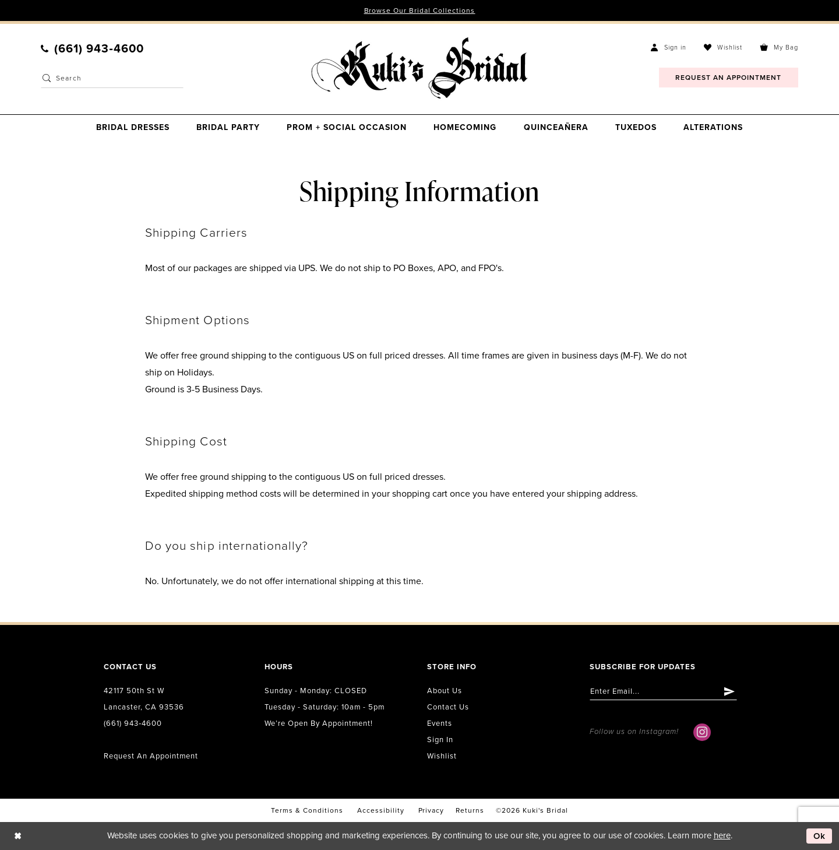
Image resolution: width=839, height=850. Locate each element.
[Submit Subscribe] (729, 691)
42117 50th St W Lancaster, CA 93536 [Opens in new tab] (144, 699)
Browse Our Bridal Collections (419, 10)
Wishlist (442, 756)
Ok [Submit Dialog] (819, 836)
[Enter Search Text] (112, 78)
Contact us (448, 707)
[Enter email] (663, 691)
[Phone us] (92, 49)
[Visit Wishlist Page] (723, 47)
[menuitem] (92, 49)
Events (439, 723)
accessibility (380, 810)
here (722, 835)
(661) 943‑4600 (133, 723)
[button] (668, 47)
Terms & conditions (307, 810)
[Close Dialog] (17, 836)
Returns (470, 810)
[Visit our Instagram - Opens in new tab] (702, 732)
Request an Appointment (151, 756)
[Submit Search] (46, 78)
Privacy (431, 810)
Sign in (440, 739)
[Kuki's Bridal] (419, 68)
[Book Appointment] (728, 78)
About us (444, 691)
